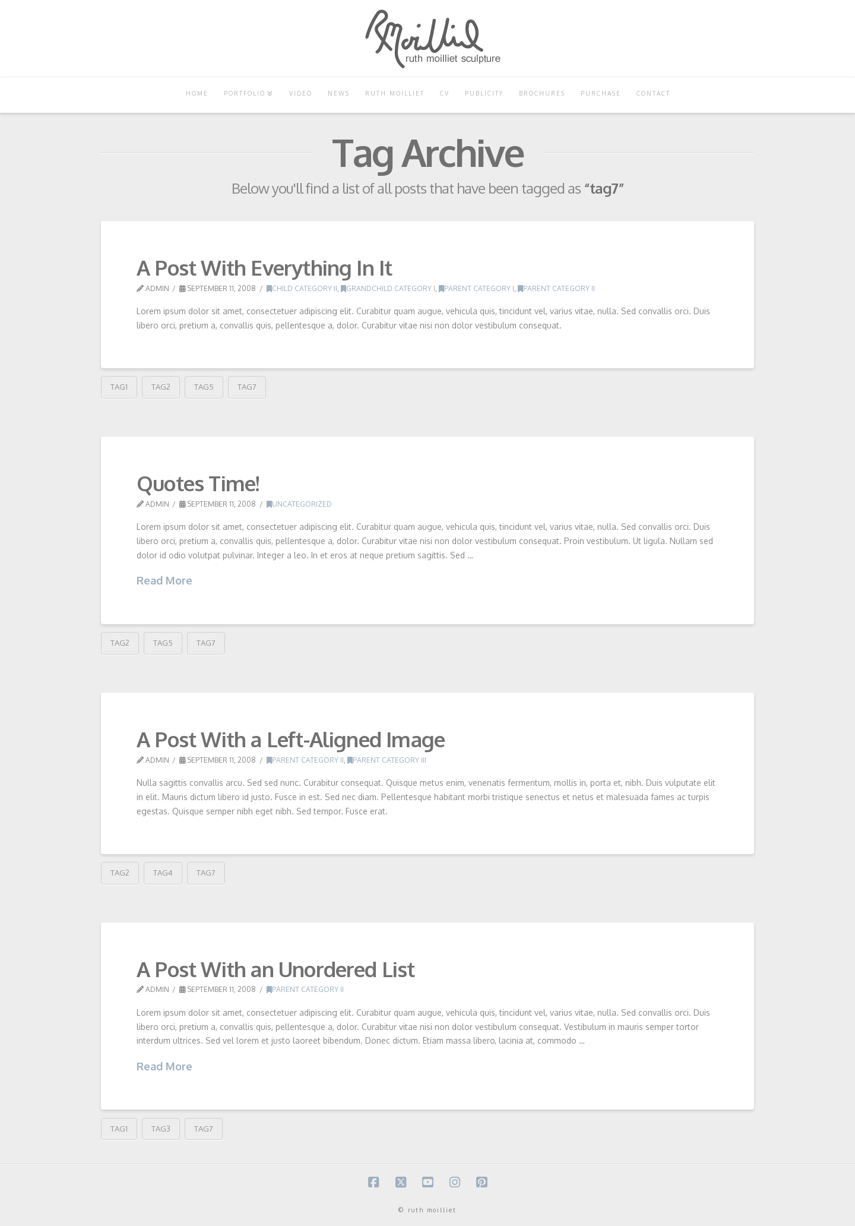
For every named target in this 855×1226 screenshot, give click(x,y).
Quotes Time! (198, 483)
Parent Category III (386, 760)
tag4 (163, 872)
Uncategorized (299, 504)
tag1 (119, 386)
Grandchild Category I (388, 288)
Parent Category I (476, 288)
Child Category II (302, 288)
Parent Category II (556, 288)
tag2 (160, 386)
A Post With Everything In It (264, 267)
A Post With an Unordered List (276, 969)
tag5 (204, 386)
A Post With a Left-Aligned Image (291, 739)
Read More (164, 580)
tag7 (247, 386)
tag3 (160, 1128)
